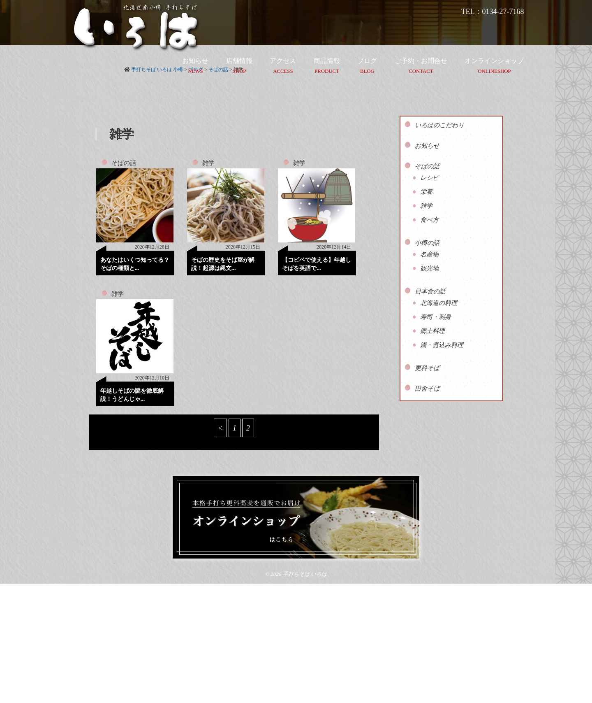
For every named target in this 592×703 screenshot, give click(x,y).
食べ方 (429, 219)
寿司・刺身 (435, 317)
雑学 (208, 163)
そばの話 (123, 163)
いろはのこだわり (439, 125)
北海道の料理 (438, 303)
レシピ (429, 178)
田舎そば (427, 388)
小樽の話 (427, 243)
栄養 (426, 192)
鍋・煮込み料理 (441, 345)
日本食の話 (430, 291)
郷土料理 (432, 331)
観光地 (429, 268)
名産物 (429, 254)
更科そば (427, 368)
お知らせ (427, 145)
